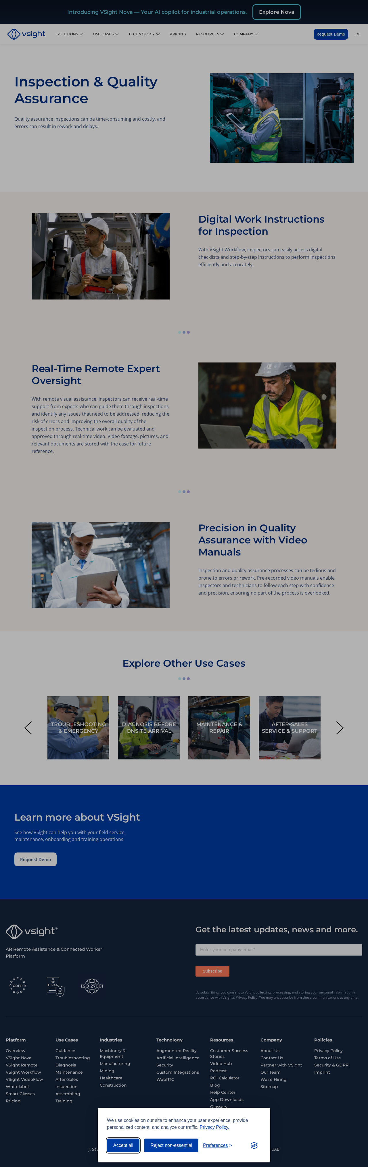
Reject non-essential (171, 1145)
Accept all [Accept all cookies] (123, 1145)
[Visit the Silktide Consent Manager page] (254, 1145)
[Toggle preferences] (217, 1145)
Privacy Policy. (214, 1127)
